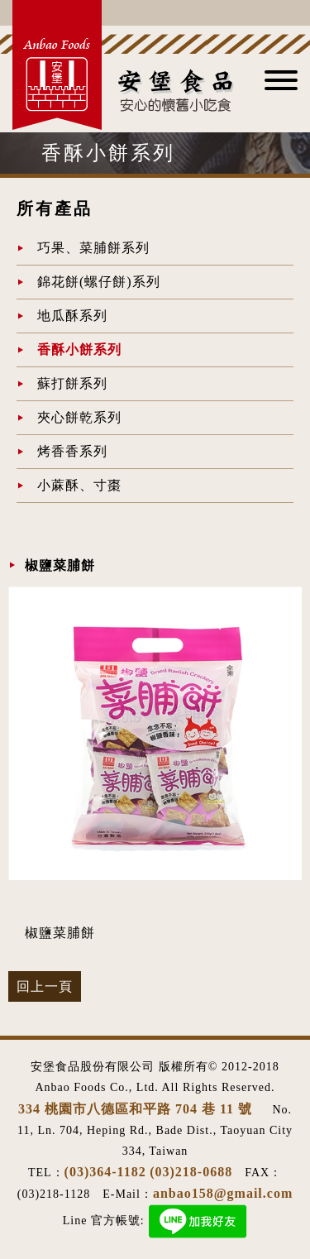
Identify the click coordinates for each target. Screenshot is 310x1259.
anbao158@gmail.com (223, 1193)
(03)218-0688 (191, 1172)
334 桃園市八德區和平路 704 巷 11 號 (137, 1109)
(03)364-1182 (105, 1172)
